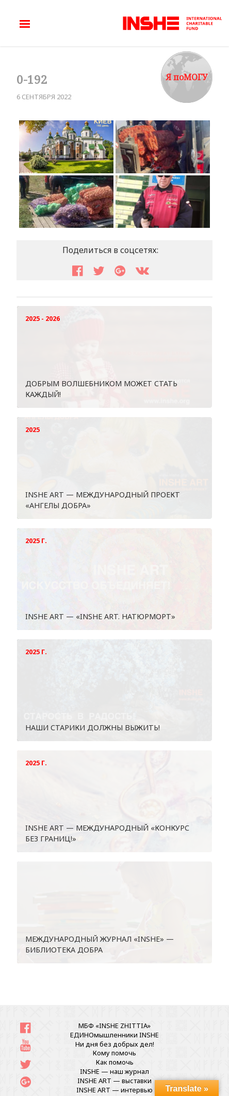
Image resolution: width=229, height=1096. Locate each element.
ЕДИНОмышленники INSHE (114, 1034)
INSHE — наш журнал (114, 1071)
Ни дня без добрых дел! (114, 1044)
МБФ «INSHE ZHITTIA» (114, 1025)
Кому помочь (114, 1052)
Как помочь (115, 1062)
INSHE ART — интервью (114, 1089)
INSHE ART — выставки (114, 1080)
